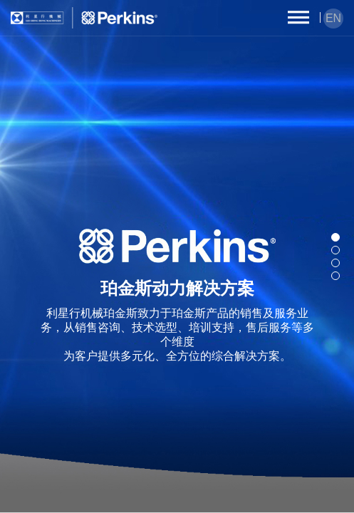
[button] (335, 237)
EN (333, 18)
